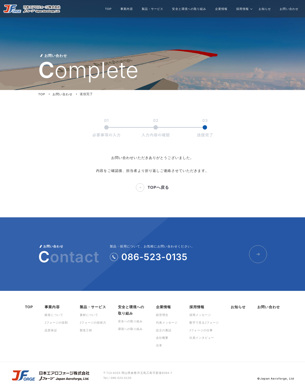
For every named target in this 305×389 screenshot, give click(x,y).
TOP (29, 307)
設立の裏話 (164, 330)
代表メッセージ (167, 322)
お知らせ (238, 307)
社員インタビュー (201, 337)
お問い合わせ (268, 307)
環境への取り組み (130, 329)
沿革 (159, 345)
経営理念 (162, 315)
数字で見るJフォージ (204, 322)
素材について (89, 315)
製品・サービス (93, 307)
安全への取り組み (130, 321)
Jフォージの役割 (56, 322)
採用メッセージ (200, 315)
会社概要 (162, 337)
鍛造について (54, 315)
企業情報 (163, 307)
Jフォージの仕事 (201, 330)
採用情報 (196, 307)
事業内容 (52, 307)
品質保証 (51, 330)
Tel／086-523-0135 (117, 378)
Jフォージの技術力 (93, 322)
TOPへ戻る (152, 187)
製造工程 (86, 330)
